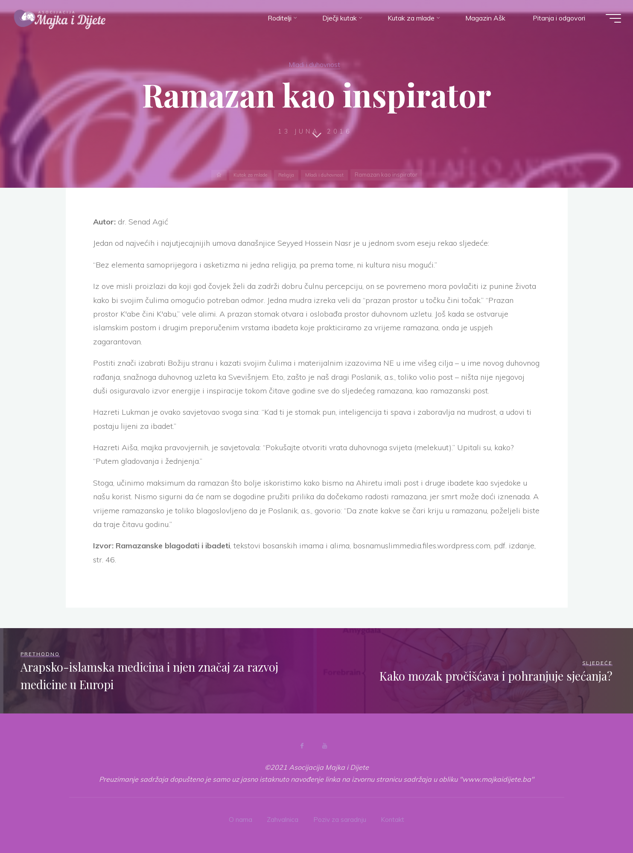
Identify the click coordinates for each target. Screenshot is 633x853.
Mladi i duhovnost (314, 64)
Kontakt (394, 818)
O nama (238, 818)
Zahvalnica (281, 818)
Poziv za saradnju (340, 818)
